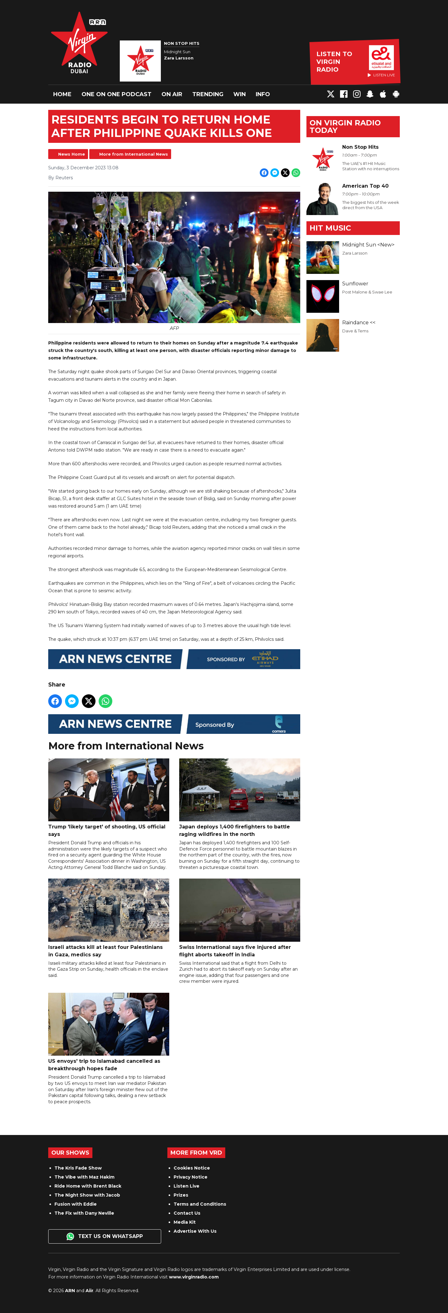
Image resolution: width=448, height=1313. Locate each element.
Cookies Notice (192, 1168)
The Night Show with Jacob (87, 1195)
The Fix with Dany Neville (84, 1213)
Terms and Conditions (200, 1204)
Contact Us (187, 1213)
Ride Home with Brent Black (87, 1186)
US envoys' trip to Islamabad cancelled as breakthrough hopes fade (108, 1032)
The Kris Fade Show (78, 1168)
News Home (71, 154)
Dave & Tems (355, 330)
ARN (70, 1290)
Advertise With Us (195, 1231)
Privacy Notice (191, 1177)
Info (263, 94)
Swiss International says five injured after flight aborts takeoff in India (239, 918)
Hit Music (330, 227)
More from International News (133, 154)
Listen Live (186, 1186)
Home (62, 94)
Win (239, 94)
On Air (171, 94)
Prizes (181, 1195)
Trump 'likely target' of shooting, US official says (108, 797)
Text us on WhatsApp (105, 1236)
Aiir (89, 1290)
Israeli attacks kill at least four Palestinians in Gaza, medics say (108, 918)
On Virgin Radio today (345, 126)
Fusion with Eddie (75, 1204)
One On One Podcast (117, 94)
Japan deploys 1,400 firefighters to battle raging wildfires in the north (239, 797)
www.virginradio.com (194, 1277)
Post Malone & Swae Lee (367, 291)
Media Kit (185, 1222)
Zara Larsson (354, 253)
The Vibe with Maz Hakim (84, 1177)
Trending (207, 94)
